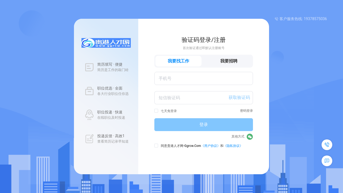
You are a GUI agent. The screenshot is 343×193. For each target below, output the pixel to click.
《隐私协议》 (233, 146)
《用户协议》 (210, 146)
